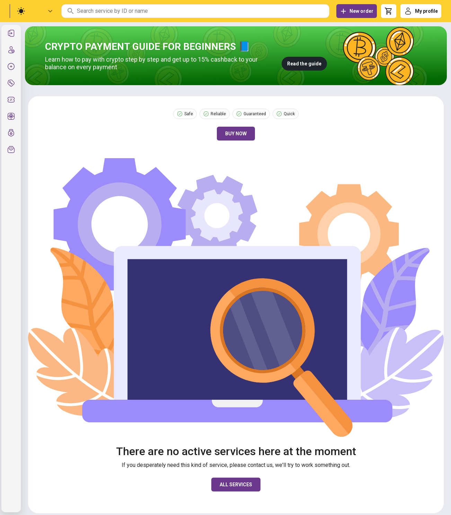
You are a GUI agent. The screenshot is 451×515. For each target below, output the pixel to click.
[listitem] (11, 33)
